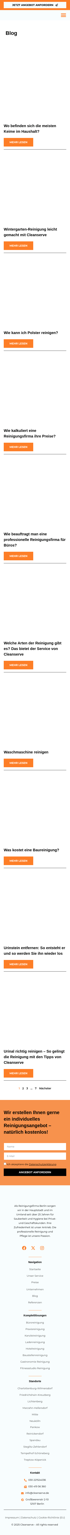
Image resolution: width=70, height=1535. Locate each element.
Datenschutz (28, 1517)
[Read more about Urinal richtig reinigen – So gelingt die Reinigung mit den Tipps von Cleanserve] (18, 1073)
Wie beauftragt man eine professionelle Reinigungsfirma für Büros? (35, 539)
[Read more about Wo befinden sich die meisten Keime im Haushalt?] (18, 142)
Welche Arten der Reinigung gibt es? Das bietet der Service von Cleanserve (32, 648)
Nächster (45, 1088)
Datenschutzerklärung (42, 1164)
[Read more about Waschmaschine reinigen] (18, 763)
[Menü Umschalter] (63, 15)
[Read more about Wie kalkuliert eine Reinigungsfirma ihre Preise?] (18, 447)
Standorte (35, 1381)
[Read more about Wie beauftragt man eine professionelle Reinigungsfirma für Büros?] (18, 556)
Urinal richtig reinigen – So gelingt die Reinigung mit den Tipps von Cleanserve (34, 1057)
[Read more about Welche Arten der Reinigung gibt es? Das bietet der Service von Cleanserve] (18, 665)
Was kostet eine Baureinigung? (31, 850)
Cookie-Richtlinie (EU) (51, 1517)
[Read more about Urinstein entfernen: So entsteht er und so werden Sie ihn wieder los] (18, 964)
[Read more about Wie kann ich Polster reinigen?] (18, 343)
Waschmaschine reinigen (26, 752)
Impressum (12, 1517)
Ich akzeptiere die (31, 1164)
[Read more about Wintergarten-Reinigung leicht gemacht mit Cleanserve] (18, 245)
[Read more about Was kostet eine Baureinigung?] (18, 861)
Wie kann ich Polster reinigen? (31, 333)
